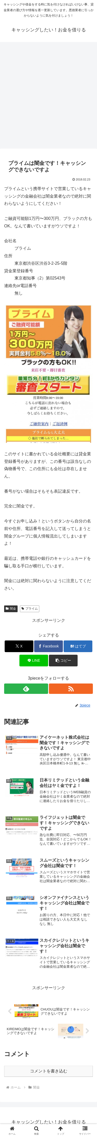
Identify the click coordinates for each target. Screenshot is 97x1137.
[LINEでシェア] (33, 660)
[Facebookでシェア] (48, 646)
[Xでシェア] (19, 646)
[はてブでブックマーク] (78, 646)
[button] (63, 660)
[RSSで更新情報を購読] (71, 688)
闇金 (11, 608)
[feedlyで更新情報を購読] (26, 688)
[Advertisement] (48, 96)
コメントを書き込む (48, 1071)
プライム (29, 608)
